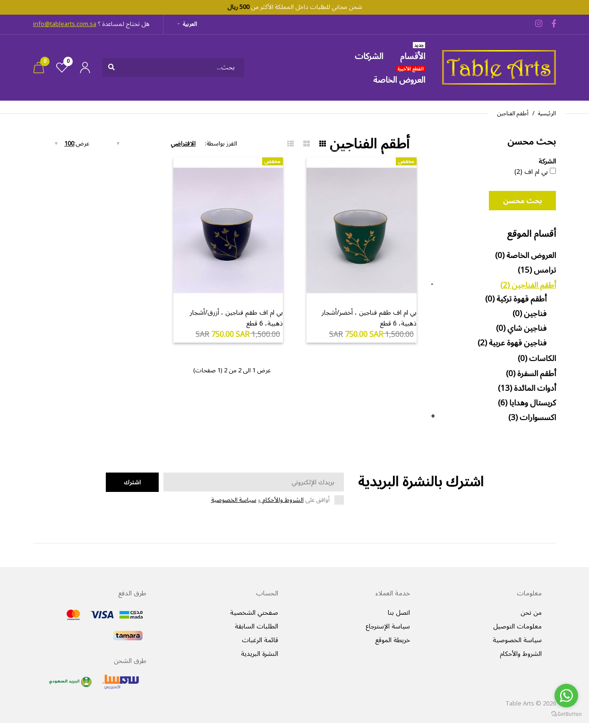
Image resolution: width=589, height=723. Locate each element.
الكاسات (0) (537, 358)
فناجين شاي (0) (521, 328)
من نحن (531, 613)
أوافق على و (270, 500)
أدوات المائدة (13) (527, 388)
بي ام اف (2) (531, 172)
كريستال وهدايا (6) (527, 403)
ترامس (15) (537, 270)
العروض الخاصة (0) (525, 255)
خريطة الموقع (392, 640)
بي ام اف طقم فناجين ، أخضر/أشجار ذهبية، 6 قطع (369, 318)
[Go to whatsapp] (566, 695)
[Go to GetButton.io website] (566, 713)
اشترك (132, 482)
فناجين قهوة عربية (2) (512, 343)
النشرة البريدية (259, 654)
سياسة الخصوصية (233, 500)
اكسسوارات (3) (532, 417)
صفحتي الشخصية (254, 613)
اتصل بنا (399, 613)
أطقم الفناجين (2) (528, 285)
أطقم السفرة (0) (531, 373)
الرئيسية (547, 114)
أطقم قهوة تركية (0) (515, 299)
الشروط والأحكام (282, 500)
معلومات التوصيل (517, 626)
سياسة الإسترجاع (388, 626)
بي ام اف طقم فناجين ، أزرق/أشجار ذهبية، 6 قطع (236, 318)
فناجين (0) (529, 313)
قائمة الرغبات (260, 640)
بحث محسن (522, 201)
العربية (190, 24)
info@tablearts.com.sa (64, 24)
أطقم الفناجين (513, 114)
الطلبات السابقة (256, 626)
